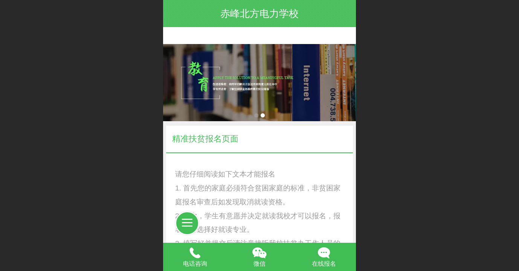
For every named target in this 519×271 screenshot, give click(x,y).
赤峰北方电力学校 (259, 13)
